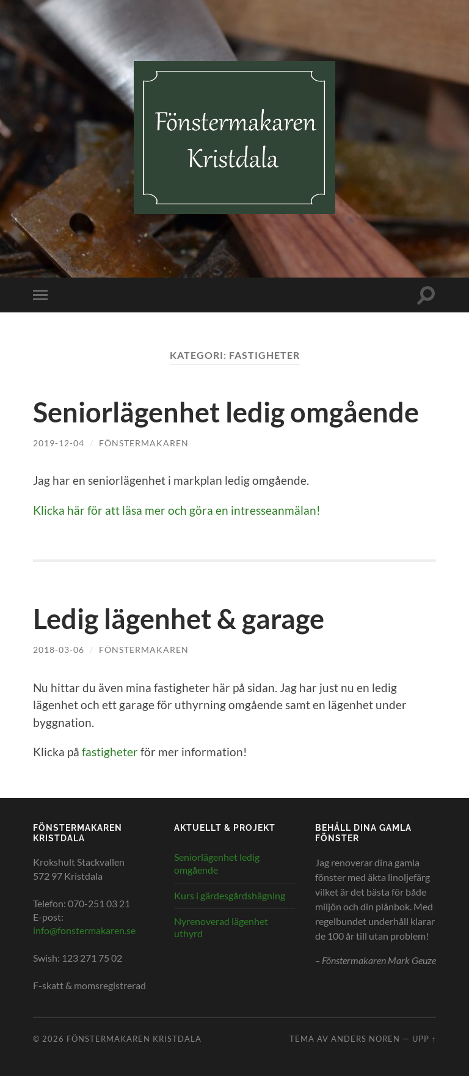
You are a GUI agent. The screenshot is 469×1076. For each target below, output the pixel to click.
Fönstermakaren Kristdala (134, 1039)
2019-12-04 (58, 443)
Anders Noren (365, 1039)
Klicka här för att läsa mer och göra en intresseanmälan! (177, 510)
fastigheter (110, 752)
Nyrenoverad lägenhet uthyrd (221, 927)
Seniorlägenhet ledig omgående (226, 412)
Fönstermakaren (144, 443)
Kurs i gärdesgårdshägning (229, 895)
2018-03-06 (58, 649)
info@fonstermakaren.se (84, 930)
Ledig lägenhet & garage (178, 618)
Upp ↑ (424, 1039)
